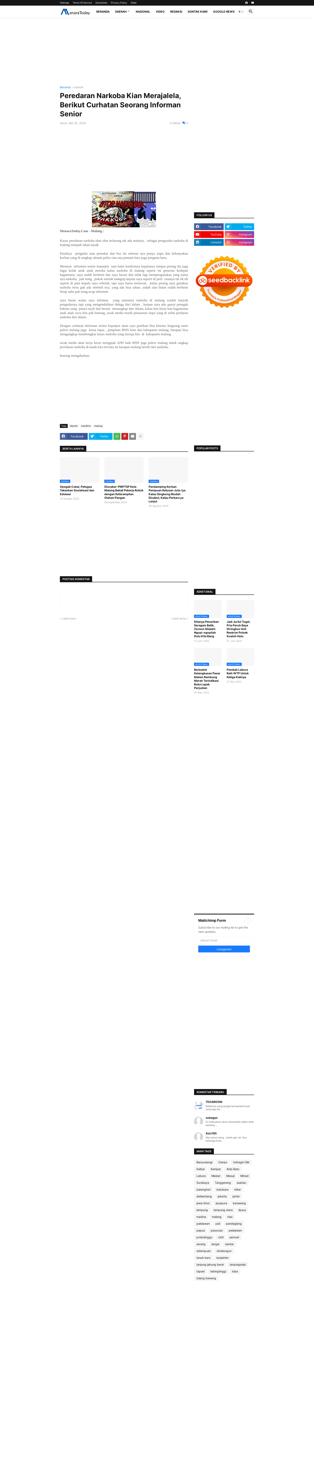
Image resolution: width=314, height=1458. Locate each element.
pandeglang (234, 1223)
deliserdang (204, 1196)
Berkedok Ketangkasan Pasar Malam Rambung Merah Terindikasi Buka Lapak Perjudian (207, 679)
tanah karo (203, 1257)
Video (160, 11)
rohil (220, 1237)
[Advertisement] (157, 52)
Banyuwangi (204, 1162)
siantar (229, 1244)
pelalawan (235, 1230)
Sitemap (64, 2)
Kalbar (200, 1169)
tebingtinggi (218, 1271)
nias (229, 1216)
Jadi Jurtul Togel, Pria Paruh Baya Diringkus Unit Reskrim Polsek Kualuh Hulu (238, 629)
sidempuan (203, 1251)
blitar (237, 1189)
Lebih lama (179, 618)
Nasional (143, 11)
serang (200, 1244)
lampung (202, 1210)
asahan (241, 1182)
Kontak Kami (197, 11)
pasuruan (217, 1230)
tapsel (200, 1271)
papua (200, 1230)
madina (201, 1216)
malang (98, 425)
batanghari (203, 1189)
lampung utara (223, 1210)
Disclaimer (101, 2)
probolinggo (204, 1237)
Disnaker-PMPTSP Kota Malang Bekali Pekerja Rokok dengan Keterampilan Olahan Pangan (123, 492)
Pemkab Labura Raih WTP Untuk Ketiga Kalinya (238, 673)
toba (235, 1271)
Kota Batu (233, 1169)
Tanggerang (223, 1182)
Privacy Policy (119, 2)
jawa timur (203, 1203)
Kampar (216, 1169)
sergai (215, 1244)
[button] (241, 12)
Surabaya (202, 1182)
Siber (134, 2)
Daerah (121, 11)
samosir (234, 1237)
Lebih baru (69, 618)
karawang (239, 1203)
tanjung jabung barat (210, 1264)
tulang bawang (206, 1278)
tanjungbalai (238, 1264)
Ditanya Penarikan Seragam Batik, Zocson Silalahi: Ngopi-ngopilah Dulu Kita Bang (206, 629)
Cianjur (222, 1162)
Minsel (244, 1176)
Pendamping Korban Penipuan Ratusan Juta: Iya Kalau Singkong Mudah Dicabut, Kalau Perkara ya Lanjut (167, 494)
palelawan (203, 1223)
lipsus (242, 1210)
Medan (215, 1176)
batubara (222, 1189)
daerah (78, 87)
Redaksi (176, 11)
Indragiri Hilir (241, 1162)
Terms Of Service (82, 2)
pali (217, 1223)
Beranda (103, 11)
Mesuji (230, 1176)
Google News (223, 11)
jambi (236, 1196)
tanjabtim (222, 1257)
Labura (201, 1176)
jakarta (222, 1196)
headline (86, 425)
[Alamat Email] (224, 940)
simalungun (224, 1251)
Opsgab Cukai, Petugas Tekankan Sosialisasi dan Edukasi (77, 490)
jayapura (221, 1203)
